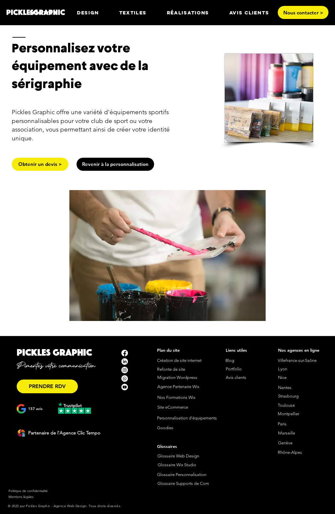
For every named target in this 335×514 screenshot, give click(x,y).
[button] (88, 12)
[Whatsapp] (124, 378)
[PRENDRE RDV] (47, 386)
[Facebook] (124, 353)
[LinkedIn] (124, 361)
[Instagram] (124, 370)
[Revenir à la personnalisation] (115, 164)
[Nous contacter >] (303, 12)
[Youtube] (124, 387)
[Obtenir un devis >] (40, 164)
